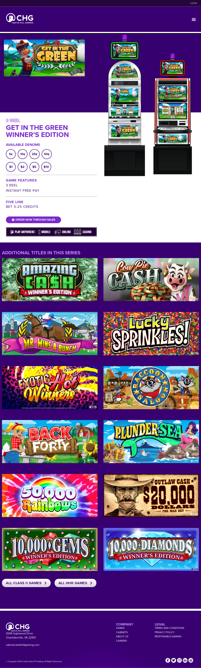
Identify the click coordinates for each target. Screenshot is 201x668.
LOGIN (193, 3)
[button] (194, 19)
